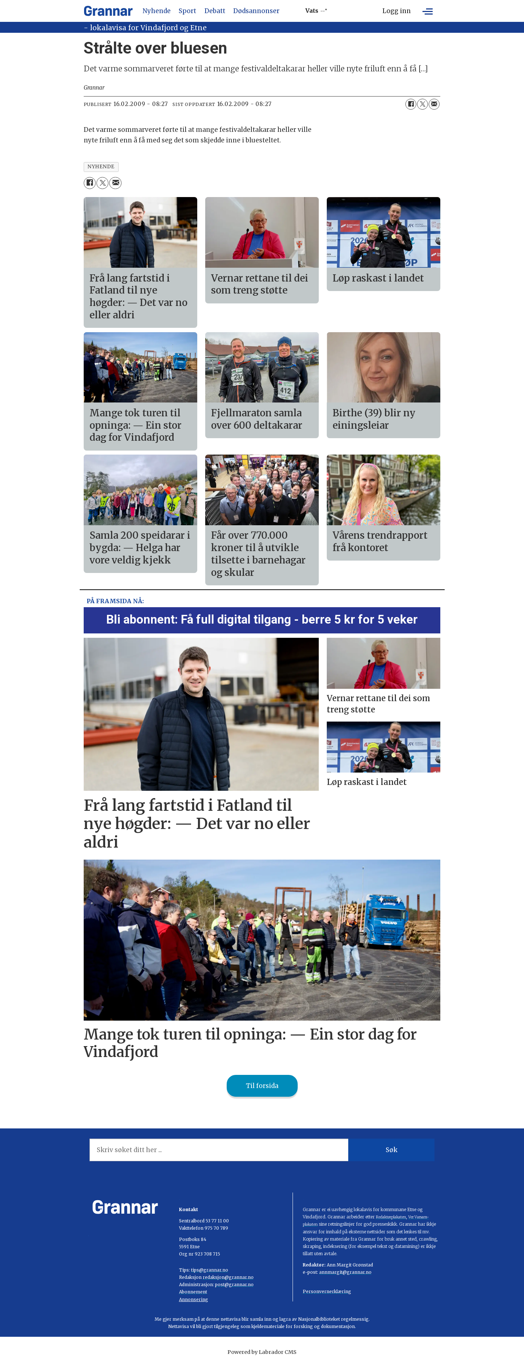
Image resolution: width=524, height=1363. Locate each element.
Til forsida (262, 1086)
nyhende (101, 167)
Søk (391, 1150)
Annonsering (193, 1299)
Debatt (215, 11)
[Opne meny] (427, 11)
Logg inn (396, 11)
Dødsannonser (256, 11)
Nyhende (157, 11)
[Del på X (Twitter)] (422, 104)
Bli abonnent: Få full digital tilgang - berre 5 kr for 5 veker (262, 619)
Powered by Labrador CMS (262, 1352)
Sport (187, 11)
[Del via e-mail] (434, 104)
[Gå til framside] (108, 11)
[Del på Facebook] (410, 104)
